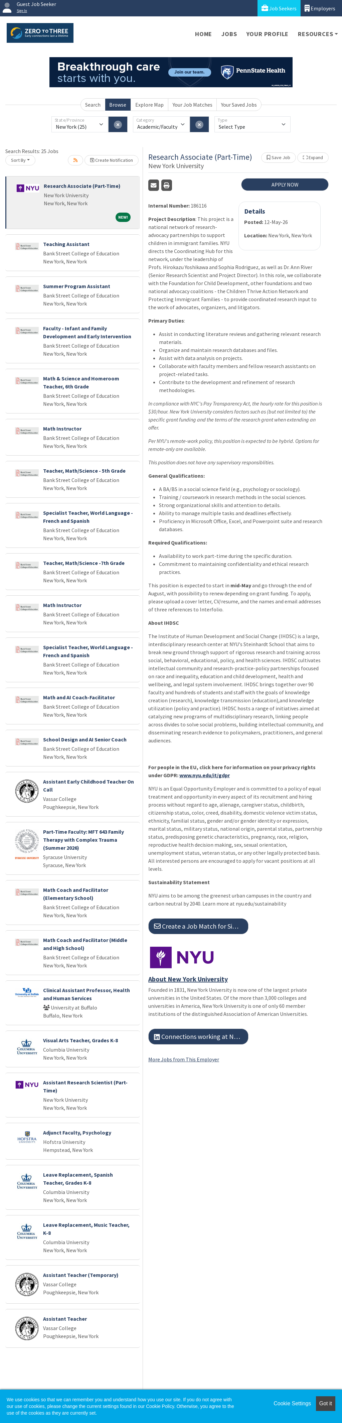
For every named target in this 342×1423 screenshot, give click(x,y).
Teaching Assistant (66, 244)
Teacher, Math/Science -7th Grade (84, 563)
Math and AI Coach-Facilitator (79, 697)
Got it (325, 1403)
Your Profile (267, 34)
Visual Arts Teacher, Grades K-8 (80, 1040)
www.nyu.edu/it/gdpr (204, 775)
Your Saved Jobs (239, 104)
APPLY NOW (285, 184)
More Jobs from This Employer (183, 1059)
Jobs (229, 34)
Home (203, 34)
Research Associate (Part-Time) (82, 186)
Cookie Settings (292, 1403)
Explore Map (149, 104)
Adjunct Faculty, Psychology (77, 1132)
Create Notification (111, 160)
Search (93, 104)
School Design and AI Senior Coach (85, 739)
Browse (117, 104)
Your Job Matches (192, 104)
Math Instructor (62, 428)
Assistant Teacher (65, 1318)
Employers (320, 8)
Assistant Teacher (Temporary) (81, 1275)
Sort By (18, 160)
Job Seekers (279, 8)
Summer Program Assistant (76, 286)
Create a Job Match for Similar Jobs (201, 926)
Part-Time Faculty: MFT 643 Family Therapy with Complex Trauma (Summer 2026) (83, 839)
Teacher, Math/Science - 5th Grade (84, 470)
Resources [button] (315, 34)
